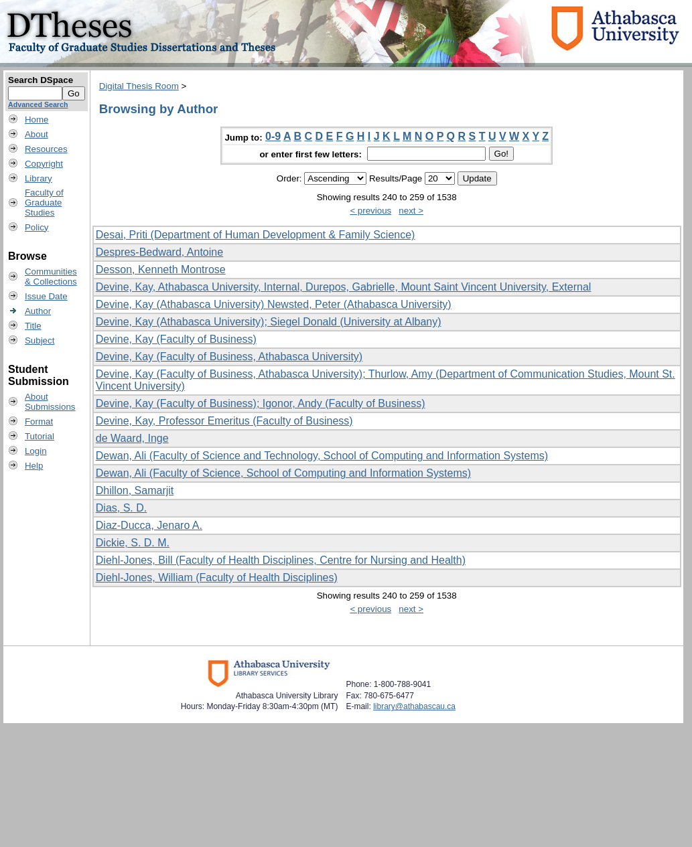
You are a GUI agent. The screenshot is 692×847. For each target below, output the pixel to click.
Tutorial (39, 436)
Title (33, 326)
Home (37, 119)
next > (411, 211)
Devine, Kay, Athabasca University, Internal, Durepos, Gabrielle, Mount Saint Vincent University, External (344, 287)
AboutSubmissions (50, 402)
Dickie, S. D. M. (132, 542)
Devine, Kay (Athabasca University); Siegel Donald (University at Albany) (268, 321)
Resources (46, 149)
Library (38, 178)
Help (34, 466)
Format (39, 421)
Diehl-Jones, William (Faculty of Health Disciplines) (217, 577)
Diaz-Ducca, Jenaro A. (149, 525)
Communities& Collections (51, 276)
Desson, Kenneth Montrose (161, 269)
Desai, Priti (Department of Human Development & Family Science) (255, 234)
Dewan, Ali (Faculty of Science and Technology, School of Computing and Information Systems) (322, 455)
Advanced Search (38, 104)
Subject (39, 340)
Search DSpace (40, 80)
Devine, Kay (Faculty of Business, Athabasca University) (229, 356)
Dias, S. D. (121, 508)
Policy (37, 227)
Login (36, 451)
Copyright (44, 164)
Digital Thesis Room (139, 86)
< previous (370, 211)
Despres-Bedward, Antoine (159, 252)
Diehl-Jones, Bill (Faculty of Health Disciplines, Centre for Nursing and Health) (281, 560)
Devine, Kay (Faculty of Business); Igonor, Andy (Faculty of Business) (260, 403)
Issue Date (46, 296)
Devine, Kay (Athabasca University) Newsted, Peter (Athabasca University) (274, 304)
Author (38, 311)
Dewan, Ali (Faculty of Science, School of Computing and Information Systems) (283, 473)
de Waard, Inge (132, 438)
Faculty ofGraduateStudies (44, 202)
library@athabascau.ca (414, 706)
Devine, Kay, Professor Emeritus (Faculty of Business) (224, 421)
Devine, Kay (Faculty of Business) (176, 339)
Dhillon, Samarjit (135, 490)
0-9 (273, 136)
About (36, 134)
